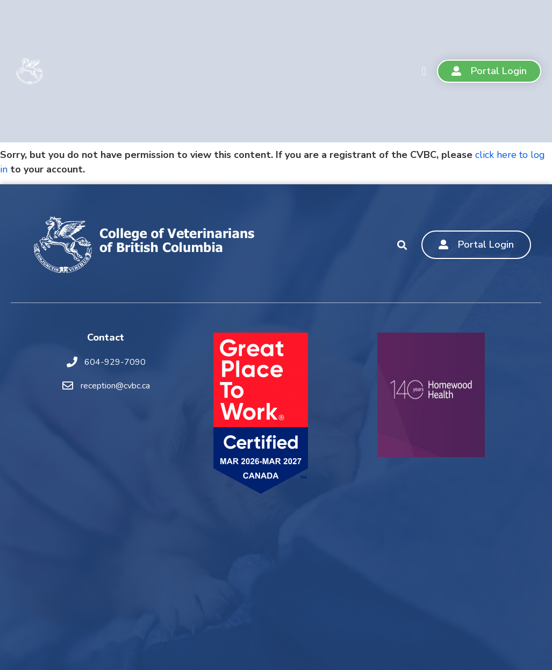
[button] (424, 71)
